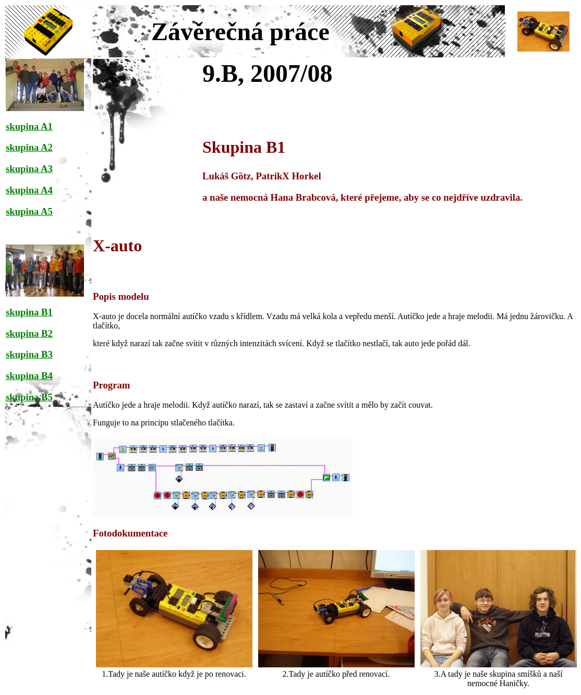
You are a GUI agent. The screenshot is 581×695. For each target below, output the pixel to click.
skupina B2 (29, 333)
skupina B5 (29, 397)
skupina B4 (29, 375)
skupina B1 (29, 312)
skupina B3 (29, 354)
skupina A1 (29, 126)
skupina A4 (29, 190)
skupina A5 (29, 211)
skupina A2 (29, 147)
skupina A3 (29, 168)
